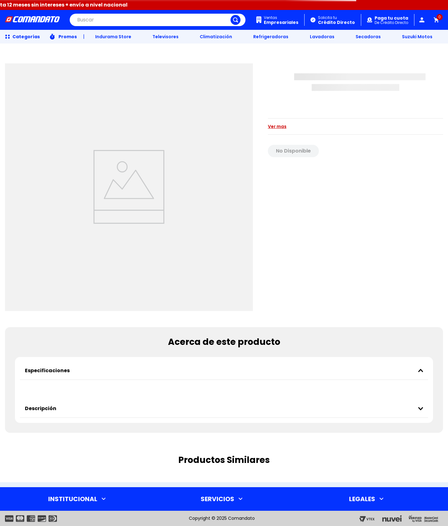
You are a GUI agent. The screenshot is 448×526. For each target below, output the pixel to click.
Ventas (281, 20)
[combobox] (157, 20)
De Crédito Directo (391, 20)
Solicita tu (336, 20)
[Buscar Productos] (235, 20)
